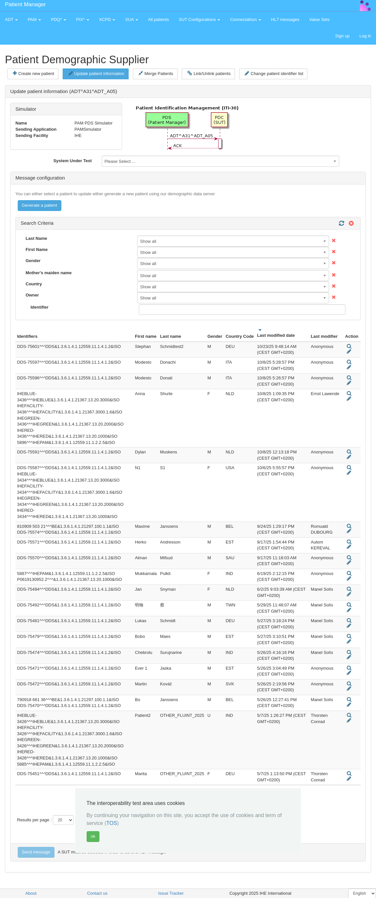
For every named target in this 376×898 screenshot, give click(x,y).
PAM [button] (34, 19)
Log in (365, 35)
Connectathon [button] (245, 19)
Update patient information (96, 73)
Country (34, 283)
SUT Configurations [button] (199, 19)
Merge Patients (155, 73)
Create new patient (33, 73)
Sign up (342, 35)
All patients (158, 19)
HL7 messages (285, 19)
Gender (33, 260)
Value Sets (319, 19)
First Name (37, 249)
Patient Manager (25, 4)
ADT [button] (11, 19)
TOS (111, 823)
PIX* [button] (82, 19)
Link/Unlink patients (208, 73)
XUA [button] (131, 19)
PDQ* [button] (58, 19)
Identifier (40, 307)
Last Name (36, 238)
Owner (32, 295)
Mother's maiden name (49, 272)
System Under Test (72, 160)
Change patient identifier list (274, 73)
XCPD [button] (107, 19)
